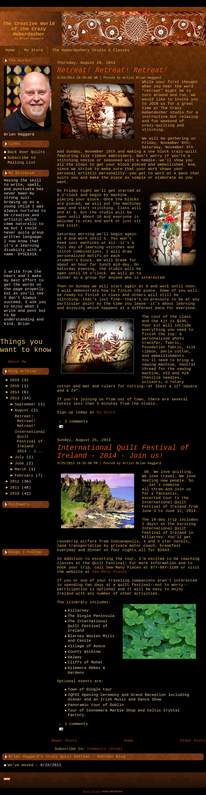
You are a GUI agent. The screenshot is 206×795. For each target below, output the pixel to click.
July (19, 457)
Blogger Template (92, 791)
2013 (14, 398)
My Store (106, 412)
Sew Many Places (109, 572)
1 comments (76, 724)
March (20, 469)
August (22, 410)
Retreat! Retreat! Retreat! (25, 421)
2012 (14, 481)
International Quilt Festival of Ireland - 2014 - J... (30, 441)
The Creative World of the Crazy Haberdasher (29, 29)
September (25, 404)
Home (128, 740)
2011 (14, 487)
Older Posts (193, 740)
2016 (14, 386)
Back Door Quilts (26, 152)
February (24, 475)
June (19, 463)
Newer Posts (64, 740)
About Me (17, 362)
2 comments (76, 422)
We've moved (20, 765)
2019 (14, 380)
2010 (14, 493)
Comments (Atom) (104, 749)
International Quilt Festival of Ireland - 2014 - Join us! (123, 452)
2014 (14, 392)
